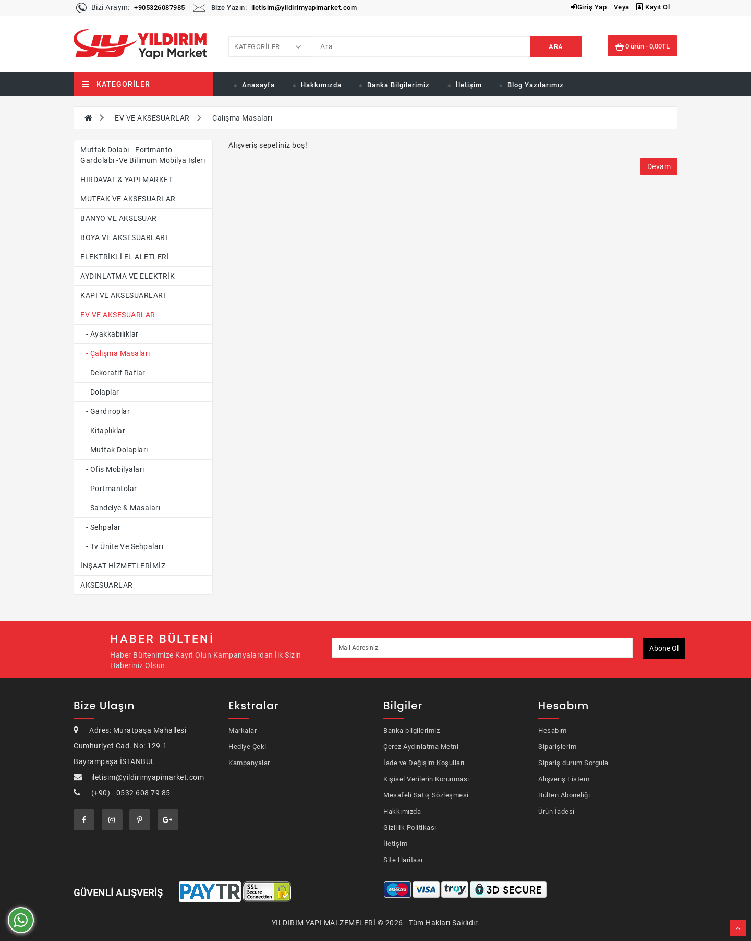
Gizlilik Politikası (410, 827)
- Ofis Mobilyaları (112, 469)
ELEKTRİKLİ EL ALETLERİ (124, 257)
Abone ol (664, 648)
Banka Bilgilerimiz (398, 85)
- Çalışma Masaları (115, 353)
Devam (659, 166)
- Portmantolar (108, 488)
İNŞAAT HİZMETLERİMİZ (122, 566)
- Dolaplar (99, 392)
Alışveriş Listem (563, 779)
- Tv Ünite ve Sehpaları (121, 546)
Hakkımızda (321, 85)
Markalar (242, 730)
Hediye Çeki (247, 747)
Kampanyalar (249, 763)
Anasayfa (258, 85)
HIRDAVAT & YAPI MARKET (126, 179)
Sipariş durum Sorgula (573, 763)
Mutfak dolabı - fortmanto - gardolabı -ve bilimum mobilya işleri (142, 155)
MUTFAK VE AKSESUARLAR (128, 199)
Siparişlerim (557, 747)
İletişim (469, 85)
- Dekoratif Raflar (113, 372)
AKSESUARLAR (106, 585)
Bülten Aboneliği (564, 795)
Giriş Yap (589, 7)
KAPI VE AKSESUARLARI (122, 295)
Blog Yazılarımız (535, 85)
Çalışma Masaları (242, 118)
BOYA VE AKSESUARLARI (123, 237)
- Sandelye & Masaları (120, 508)
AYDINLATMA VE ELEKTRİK (127, 276)
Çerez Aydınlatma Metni (420, 747)
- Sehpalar (100, 527)
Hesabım (552, 730)
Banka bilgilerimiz (411, 730)
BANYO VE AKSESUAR (118, 218)
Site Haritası (403, 860)
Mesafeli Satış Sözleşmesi (426, 795)
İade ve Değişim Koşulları (424, 763)
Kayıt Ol (653, 7)
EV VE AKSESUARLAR (152, 118)
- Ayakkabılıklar (109, 334)
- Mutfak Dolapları (114, 450)
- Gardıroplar (105, 411)
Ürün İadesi (556, 811)
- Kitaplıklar (102, 430)
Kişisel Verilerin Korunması (426, 779)
